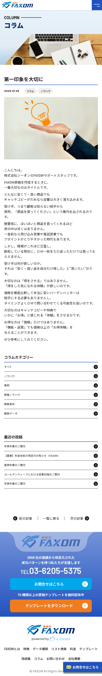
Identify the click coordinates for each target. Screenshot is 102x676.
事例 (6, 385)
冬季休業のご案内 (14, 446)
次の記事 (79, 518)
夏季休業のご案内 (14, 465)
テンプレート (88, 649)
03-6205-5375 (55, 570)
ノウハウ (45, 91)
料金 (73, 649)
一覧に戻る (51, 518)
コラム (30, 91)
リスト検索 (59, 649)
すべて (8, 367)
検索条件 (9, 404)
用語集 (26, 658)
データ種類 (40, 649)
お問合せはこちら (49, 584)
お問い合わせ (55, 658)
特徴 (26, 649)
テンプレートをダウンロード (49, 605)
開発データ (10, 413)
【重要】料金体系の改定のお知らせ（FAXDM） (32, 456)
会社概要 (74, 658)
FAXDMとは (12, 649)
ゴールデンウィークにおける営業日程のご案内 (32, 474)
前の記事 (22, 518)
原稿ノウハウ (12, 395)
